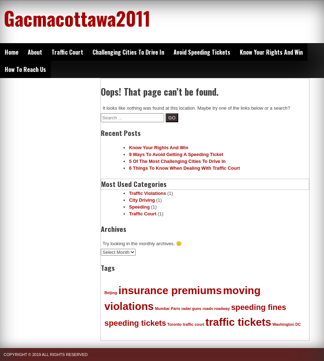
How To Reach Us (25, 69)
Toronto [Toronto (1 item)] (174, 324)
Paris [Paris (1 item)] (175, 308)
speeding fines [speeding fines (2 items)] (258, 307)
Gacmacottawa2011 (77, 18)
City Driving (142, 200)
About (35, 52)
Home (11, 52)
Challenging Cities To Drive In (128, 52)
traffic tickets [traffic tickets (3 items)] (238, 322)
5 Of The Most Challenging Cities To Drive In (177, 161)
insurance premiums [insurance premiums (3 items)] (170, 290)
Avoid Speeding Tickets (202, 52)
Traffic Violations (147, 193)
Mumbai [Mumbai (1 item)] (162, 308)
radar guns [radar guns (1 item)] (191, 308)
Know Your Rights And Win (271, 52)
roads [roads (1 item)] (208, 308)
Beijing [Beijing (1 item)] (110, 293)
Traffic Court (67, 52)
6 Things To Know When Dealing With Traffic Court (184, 168)
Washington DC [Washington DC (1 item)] (287, 324)
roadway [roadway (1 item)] (222, 308)
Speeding (139, 207)
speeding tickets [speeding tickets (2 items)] (135, 323)
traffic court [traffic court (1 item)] (193, 324)
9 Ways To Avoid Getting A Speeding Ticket (176, 154)
